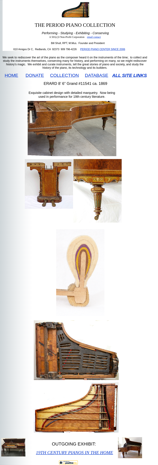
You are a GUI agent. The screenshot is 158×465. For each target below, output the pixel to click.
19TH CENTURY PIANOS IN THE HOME (74, 452)
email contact (94, 37)
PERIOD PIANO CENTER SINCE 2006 (102, 49)
